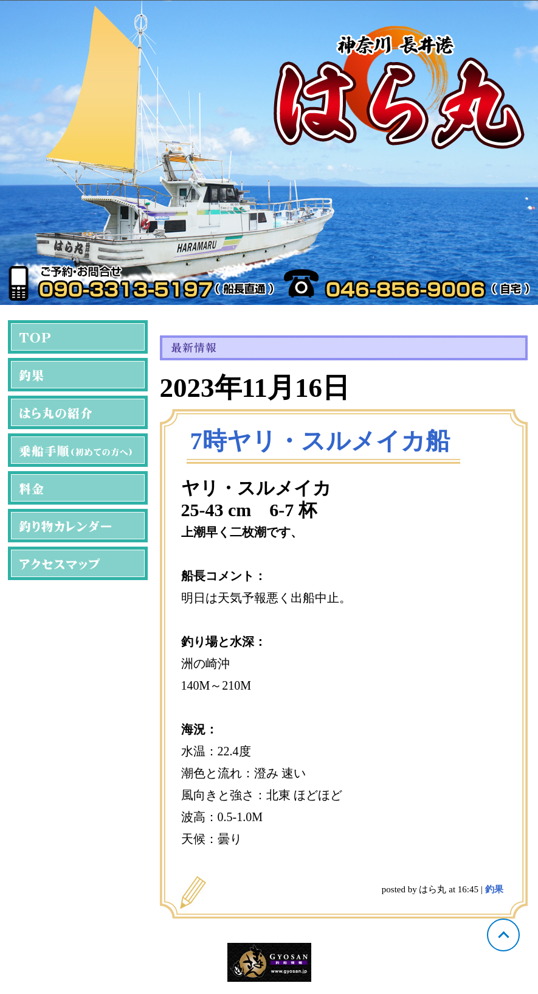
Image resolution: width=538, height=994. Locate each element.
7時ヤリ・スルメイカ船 (320, 441)
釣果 (494, 889)
